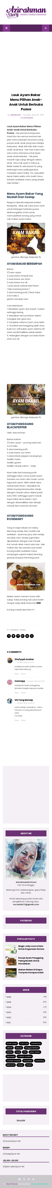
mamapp (20, 681)
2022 (26, 1017)
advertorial (35, 1043)
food (18, 1052)
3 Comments (27, 117)
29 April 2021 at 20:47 (26, 703)
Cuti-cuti (24, 1043)
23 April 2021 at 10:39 (36, 681)
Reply (17, 674)
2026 (26, 997)
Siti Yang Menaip (24, 700)
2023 (26, 1012)
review (29, 1065)
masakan (14, 629)
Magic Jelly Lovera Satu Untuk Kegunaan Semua (31, 947)
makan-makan (24, 1056)
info (24, 1052)
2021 (26, 1022)
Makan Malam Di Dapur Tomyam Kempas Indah (31, 971)
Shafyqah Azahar (24, 659)
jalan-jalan (35, 1052)
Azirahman (16, 114)
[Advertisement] (26, 62)
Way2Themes (12, 1184)
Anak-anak (12, 1043)
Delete (23, 674)
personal (10, 1065)
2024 (26, 1007)
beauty (19, 1048)
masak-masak (13, 1060)
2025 (26, 1002)
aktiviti (9, 1048)
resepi (23, 629)
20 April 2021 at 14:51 (25, 662)
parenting (39, 1060)
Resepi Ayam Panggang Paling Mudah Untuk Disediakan (30, 960)
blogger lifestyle (32, 1048)
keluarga (11, 1056)
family (9, 1052)
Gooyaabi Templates (40, 1184)
